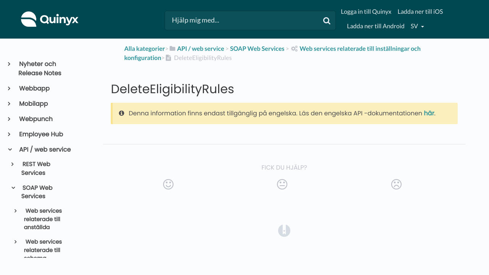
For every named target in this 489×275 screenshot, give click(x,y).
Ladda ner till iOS (420, 11)
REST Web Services (35, 168)
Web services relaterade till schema (43, 250)
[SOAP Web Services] (257, 48)
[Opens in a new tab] (284, 230)
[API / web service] (196, 48)
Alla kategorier (144, 48)
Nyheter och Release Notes (39, 69)
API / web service (44, 149)
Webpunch (35, 119)
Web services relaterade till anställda (43, 219)
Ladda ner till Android (376, 26)
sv (415, 26)
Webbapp (34, 88)
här (429, 113)
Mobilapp (33, 103)
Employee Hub (40, 134)
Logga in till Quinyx (366, 11)
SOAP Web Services (37, 192)
